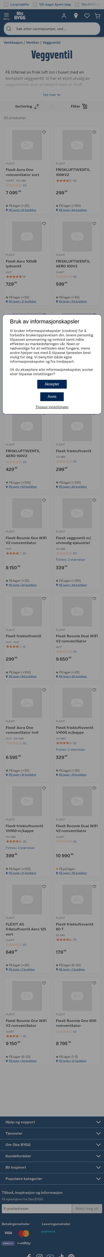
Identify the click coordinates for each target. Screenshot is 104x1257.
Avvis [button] (52, 397)
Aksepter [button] (52, 384)
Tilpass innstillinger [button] (52, 407)
